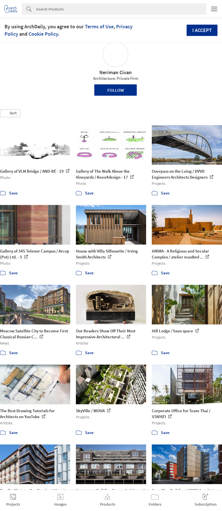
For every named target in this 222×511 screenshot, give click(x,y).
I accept (202, 30)
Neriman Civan (115, 72)
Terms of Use (99, 26)
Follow (115, 90)
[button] (10, 113)
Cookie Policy (43, 34)
